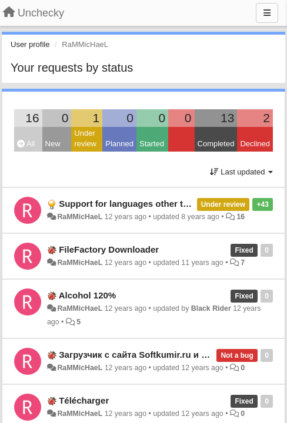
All (26, 143)
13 (227, 118)
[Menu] (267, 13)
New (53, 143)
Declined (255, 143)
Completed (216, 143)
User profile (30, 44)
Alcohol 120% (87, 295)
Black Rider (211, 308)
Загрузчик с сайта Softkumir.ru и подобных (152, 355)
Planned (119, 143)
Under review (85, 139)
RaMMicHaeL (79, 217)
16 (32, 118)
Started (151, 143)
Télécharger (84, 400)
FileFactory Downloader (109, 249)
